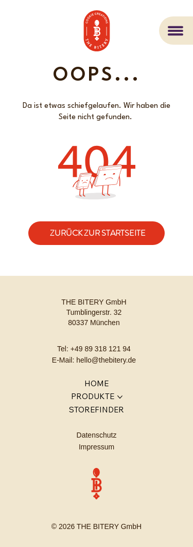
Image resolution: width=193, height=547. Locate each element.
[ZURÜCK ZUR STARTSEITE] (96, 233)
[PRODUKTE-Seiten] (119, 397)
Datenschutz (97, 435)
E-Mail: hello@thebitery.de (94, 360)
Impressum (96, 447)
